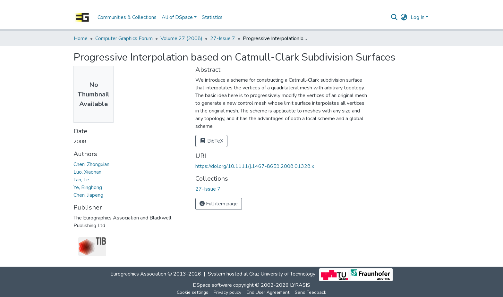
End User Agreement (268, 292)
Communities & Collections (127, 17)
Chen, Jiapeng (88, 195)
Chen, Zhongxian (91, 164)
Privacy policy (227, 292)
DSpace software (212, 285)
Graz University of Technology (282, 274)
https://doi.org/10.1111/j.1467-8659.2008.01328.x (254, 166)
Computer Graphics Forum (124, 38)
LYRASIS (300, 285)
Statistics (212, 17)
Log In (417, 17)
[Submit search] (394, 17)
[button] (404, 17)
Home (81, 38)
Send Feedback (310, 292)
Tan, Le (81, 179)
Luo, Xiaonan (87, 172)
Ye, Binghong (87, 187)
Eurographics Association (138, 274)
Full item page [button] (219, 203)
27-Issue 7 (222, 38)
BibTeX (211, 140)
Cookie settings (192, 292)
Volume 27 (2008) (181, 38)
